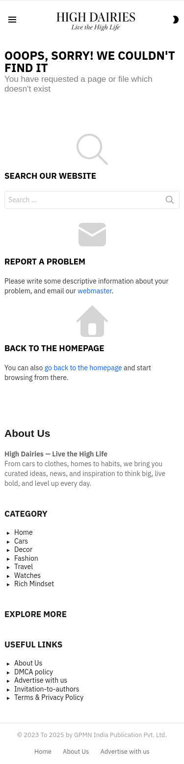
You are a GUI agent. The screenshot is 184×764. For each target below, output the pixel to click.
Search (170, 202)
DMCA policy (33, 672)
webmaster (94, 290)
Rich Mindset (34, 584)
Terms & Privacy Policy (48, 697)
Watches (27, 576)
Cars (21, 541)
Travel (23, 567)
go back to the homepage (83, 367)
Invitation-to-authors (46, 689)
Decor (23, 550)
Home (23, 532)
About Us (28, 663)
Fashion (26, 558)
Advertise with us (40, 680)
